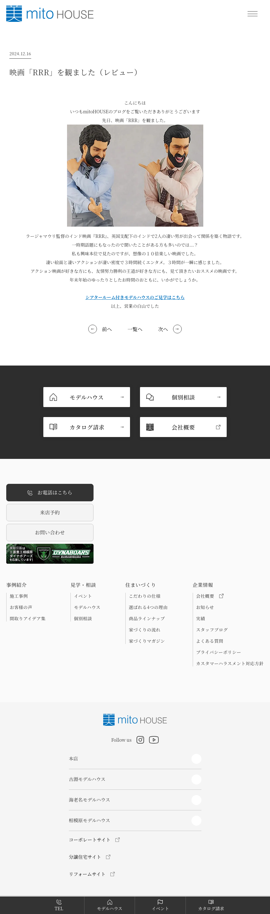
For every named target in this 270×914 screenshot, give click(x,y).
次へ (163, 329)
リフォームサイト (87, 874)
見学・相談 (83, 585)
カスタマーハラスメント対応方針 (230, 663)
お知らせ (205, 607)
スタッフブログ (212, 630)
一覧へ (135, 329)
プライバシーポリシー (218, 652)
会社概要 (210, 596)
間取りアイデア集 (28, 618)
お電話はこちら (49, 493)
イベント (83, 596)
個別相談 (83, 618)
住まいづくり (140, 585)
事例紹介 (16, 585)
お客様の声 (21, 607)
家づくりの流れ (145, 630)
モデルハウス (87, 607)
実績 (200, 618)
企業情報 (203, 585)
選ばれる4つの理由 (148, 607)
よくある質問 (209, 641)
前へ (107, 329)
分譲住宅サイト (85, 856)
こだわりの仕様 (145, 596)
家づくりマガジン (147, 641)
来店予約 (50, 512)
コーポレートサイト (90, 839)
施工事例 (19, 596)
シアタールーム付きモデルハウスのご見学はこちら (135, 297)
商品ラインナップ (147, 618)
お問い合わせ (50, 532)
